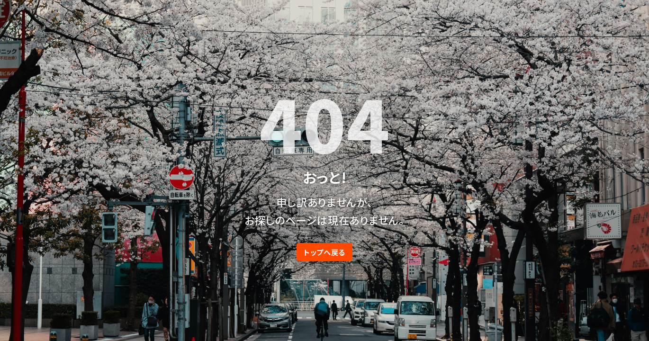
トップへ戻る (324, 252)
